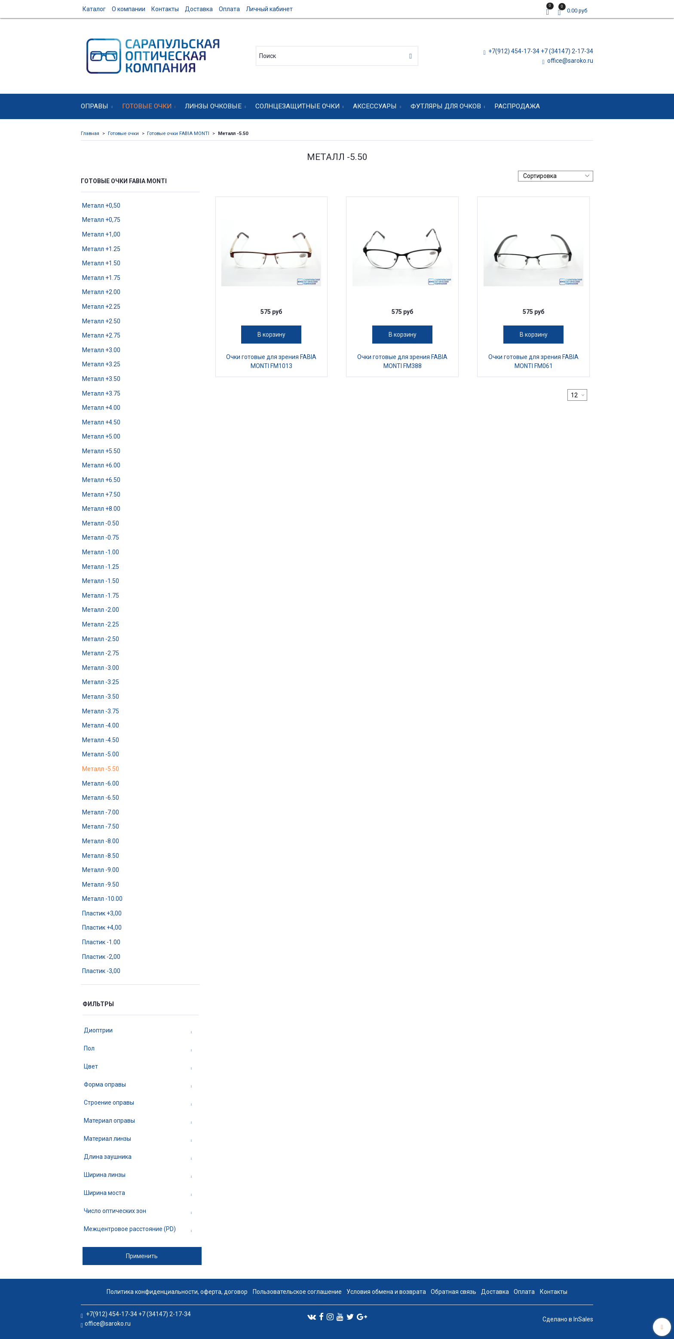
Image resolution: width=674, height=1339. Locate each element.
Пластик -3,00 (101, 970)
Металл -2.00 (100, 609)
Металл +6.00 (101, 465)
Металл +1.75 (101, 277)
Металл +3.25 (101, 364)
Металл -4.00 (100, 725)
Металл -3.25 (100, 682)
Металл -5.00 (100, 754)
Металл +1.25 (101, 249)
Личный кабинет (269, 9)
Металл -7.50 (100, 826)
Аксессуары (375, 106)
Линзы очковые (213, 106)
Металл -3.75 (100, 711)
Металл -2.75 (100, 653)
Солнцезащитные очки (297, 106)
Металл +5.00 (101, 436)
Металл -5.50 (100, 768)
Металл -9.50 (100, 884)
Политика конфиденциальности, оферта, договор (177, 1291)
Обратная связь (453, 1291)
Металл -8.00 (100, 841)
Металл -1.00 (100, 552)
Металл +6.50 (101, 479)
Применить (142, 1256)
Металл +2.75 (101, 335)
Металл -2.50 (100, 639)
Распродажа (517, 106)
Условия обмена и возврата (386, 1291)
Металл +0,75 (101, 219)
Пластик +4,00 (102, 927)
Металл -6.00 (100, 783)
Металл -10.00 (102, 898)
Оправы (94, 106)
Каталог (94, 9)
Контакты (165, 9)
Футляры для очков (446, 106)
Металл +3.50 (101, 378)
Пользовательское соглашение (297, 1291)
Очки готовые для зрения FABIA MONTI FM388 (402, 361)
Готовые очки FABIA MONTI (178, 133)
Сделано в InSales (567, 1319)
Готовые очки (147, 106)
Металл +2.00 (101, 292)
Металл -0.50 (100, 523)
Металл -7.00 (100, 812)
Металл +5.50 (101, 451)
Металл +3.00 (101, 350)
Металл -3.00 (100, 667)
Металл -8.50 (100, 855)
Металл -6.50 (100, 797)
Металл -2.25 (100, 624)
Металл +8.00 (101, 508)
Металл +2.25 (101, 306)
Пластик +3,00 (102, 913)
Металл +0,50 (101, 205)
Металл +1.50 (101, 263)
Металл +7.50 (101, 494)
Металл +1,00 (101, 234)
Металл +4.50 (101, 422)
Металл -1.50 (100, 580)
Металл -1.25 (100, 566)
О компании (128, 9)
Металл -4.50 (100, 740)
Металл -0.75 (100, 537)
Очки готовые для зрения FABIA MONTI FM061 (533, 361)
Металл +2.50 (101, 321)
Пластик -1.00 (101, 942)
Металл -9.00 (100, 869)
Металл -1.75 (100, 595)
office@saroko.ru (569, 60)
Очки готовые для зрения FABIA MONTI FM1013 (271, 361)
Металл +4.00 (101, 407)
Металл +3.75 (101, 393)
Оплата (229, 9)
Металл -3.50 (100, 696)
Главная (90, 133)
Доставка (199, 9)
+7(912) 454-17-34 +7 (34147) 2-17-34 (540, 51)
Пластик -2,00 (101, 956)
